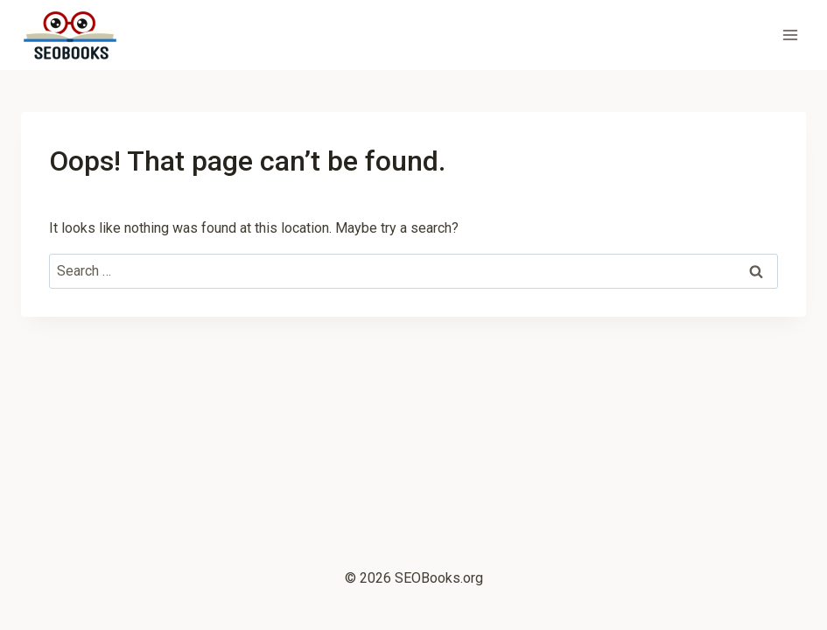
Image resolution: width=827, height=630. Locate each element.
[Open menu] (790, 34)
